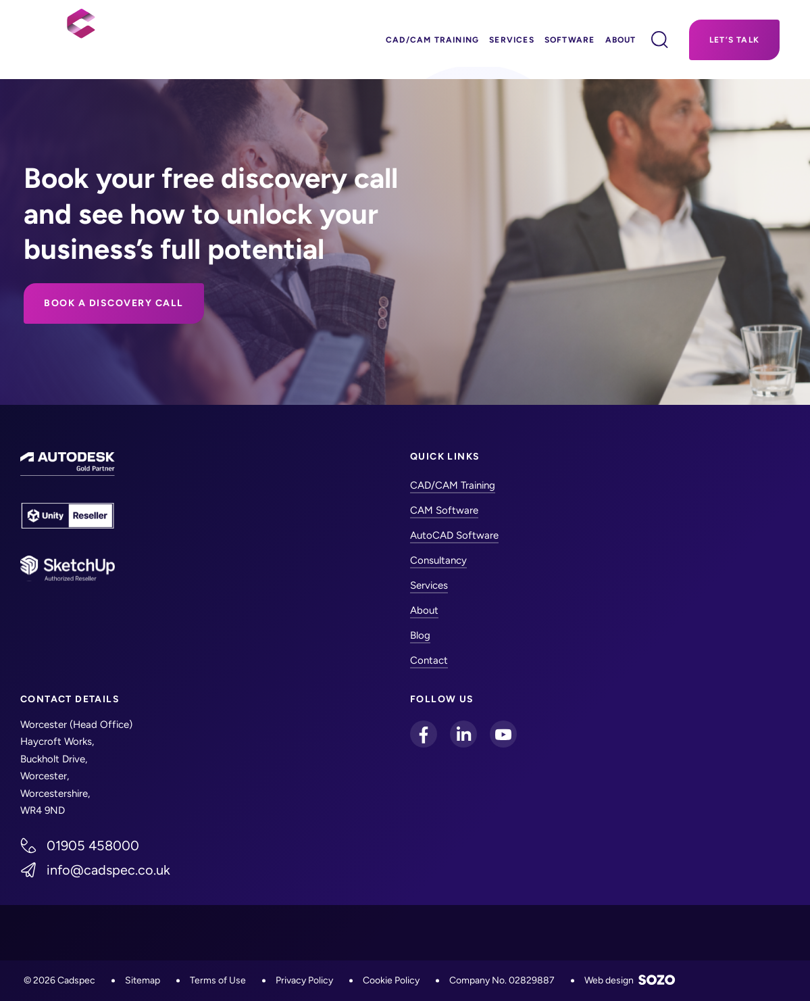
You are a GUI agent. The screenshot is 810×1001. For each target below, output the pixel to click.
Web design (630, 980)
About (620, 40)
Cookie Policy (391, 980)
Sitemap (142, 980)
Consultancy (438, 560)
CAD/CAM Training (432, 40)
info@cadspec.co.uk (108, 870)
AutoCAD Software (454, 535)
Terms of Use (218, 980)
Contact (429, 660)
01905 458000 (93, 845)
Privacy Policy (304, 980)
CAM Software (444, 510)
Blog (420, 635)
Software (570, 40)
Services (511, 40)
